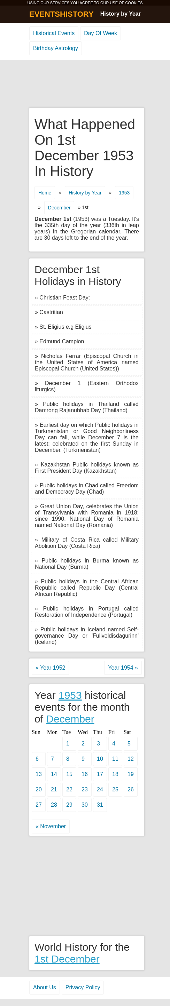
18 (115, 774)
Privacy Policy (82, 987)
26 (131, 789)
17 (100, 774)
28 (54, 805)
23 (85, 789)
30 (85, 805)
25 (115, 789)
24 (100, 789)
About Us (44, 987)
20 (39, 789)
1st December (67, 959)
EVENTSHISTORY (61, 14)
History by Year (120, 14)
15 (69, 774)
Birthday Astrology (55, 48)
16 (85, 774)
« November (51, 826)
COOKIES (133, 3)
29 (69, 805)
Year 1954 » (123, 668)
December (59, 207)
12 (131, 759)
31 (100, 805)
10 (100, 759)
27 (39, 805)
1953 (124, 192)
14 (54, 774)
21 (54, 789)
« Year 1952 (50, 668)
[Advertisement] (85, 84)
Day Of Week (100, 33)
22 (69, 789)
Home (44, 192)
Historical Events (54, 33)
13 (39, 774)
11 (115, 759)
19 (131, 774)
